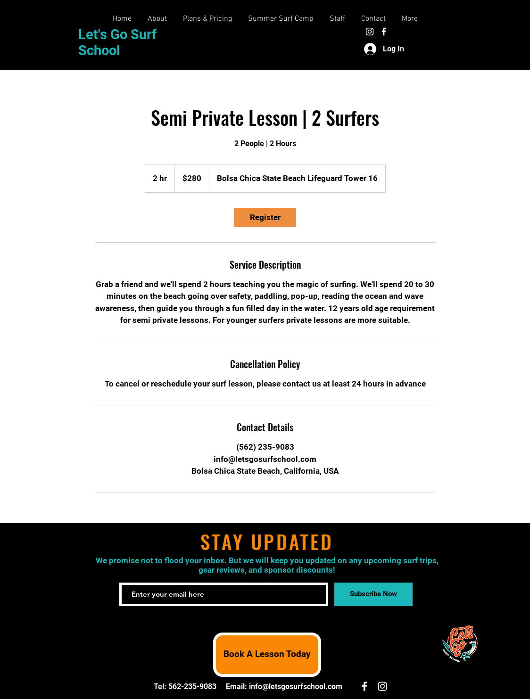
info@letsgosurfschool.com (295, 686)
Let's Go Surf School (117, 42)
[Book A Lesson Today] (267, 655)
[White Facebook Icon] (384, 31)
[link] (265, 217)
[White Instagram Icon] (369, 31)
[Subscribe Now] (373, 594)
